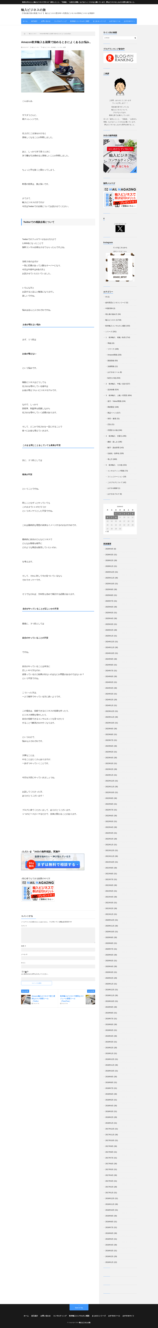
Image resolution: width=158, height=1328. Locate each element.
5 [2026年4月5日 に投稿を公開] (132, 513)
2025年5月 (109, 613)
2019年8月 (109, 1013)
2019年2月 (109, 1048)
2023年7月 (109, 740)
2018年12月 (109, 1059)
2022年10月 (109, 792)
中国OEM (109, 308)
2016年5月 (109, 1239)
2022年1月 (109, 845)
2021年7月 (109, 879)
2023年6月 (109, 746)
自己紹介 (34, 21)
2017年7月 (109, 1158)
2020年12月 (109, 920)
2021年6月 (109, 885)
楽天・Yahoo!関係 (114, 401)
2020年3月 (109, 972)
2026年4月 (109, 549)
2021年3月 (109, 903)
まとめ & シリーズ (99, 21)
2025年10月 (109, 584)
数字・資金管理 (113, 448)
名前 (23, 946)
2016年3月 (109, 1251)
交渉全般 (111, 390)
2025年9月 (109, 589)
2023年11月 (109, 717)
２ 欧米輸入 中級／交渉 (115, 384)
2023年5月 (109, 752)
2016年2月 (109, 1256)
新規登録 (111, 361)
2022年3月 (109, 833)
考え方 (110, 459)
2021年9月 (109, 868)
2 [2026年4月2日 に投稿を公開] (120, 513)
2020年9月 (109, 937)
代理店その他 (113, 430)
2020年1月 (109, 984)
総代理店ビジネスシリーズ (115, 303)
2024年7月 (109, 671)
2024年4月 (109, 688)
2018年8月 (109, 1082)
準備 (109, 343)
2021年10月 (109, 862)
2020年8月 (109, 943)
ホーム (25, 21)
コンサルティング (60, 21)
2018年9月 (109, 1077)
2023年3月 (109, 763)
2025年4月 (109, 618)
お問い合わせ (45, 21)
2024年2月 (109, 700)
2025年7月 (109, 601)
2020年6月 (109, 955)
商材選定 (111, 407)
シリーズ (108, 332)
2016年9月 (109, 1216)
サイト (23, 963)
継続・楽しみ (113, 442)
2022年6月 (109, 816)
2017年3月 (109, 1181)
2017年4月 (109, 1175)
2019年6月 (109, 1024)
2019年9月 (109, 1007)
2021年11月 (109, 856)
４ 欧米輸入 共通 (113, 436)
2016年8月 (109, 1222)
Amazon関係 (112, 355)
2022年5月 (109, 821)
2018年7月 (109, 1088)
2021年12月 (109, 850)
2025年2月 (109, 630)
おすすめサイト (129, 21)
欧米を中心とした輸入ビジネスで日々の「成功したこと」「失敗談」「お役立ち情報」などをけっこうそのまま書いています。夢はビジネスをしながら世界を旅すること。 (79, 2)
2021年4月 (109, 897)
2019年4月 (109, 1036)
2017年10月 (109, 1140)
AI (106, 297)
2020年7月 (109, 949)
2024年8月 (109, 665)
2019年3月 (109, 1042)
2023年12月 (109, 711)
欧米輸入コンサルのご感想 (79, 21)
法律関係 (111, 366)
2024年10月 (109, 653)
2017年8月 (109, 1152)
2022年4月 (109, 827)
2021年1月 (109, 914)
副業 (64, 47)
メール (24, 954)
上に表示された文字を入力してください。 (35, 974)
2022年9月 (109, 798)
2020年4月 (109, 966)
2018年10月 (109, 1071)
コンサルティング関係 (116, 471)
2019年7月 (109, 1019)
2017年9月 (109, 1146)
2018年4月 (109, 1106)
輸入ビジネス (35, 47)
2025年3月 (109, 624)
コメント (24, 925)
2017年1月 (109, 1193)
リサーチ (111, 349)
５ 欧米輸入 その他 (113, 465)
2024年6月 (109, 676)
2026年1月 (109, 566)
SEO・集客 (112, 419)
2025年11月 (109, 578)
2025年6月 (109, 607)
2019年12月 (109, 990)
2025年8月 (109, 595)
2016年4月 (109, 1245)
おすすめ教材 (113, 488)
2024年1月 (109, 705)
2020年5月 (109, 961)
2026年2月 (109, 560)
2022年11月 (109, 787)
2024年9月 (109, 659)
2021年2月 (109, 908)
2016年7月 (109, 1227)
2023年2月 (109, 769)
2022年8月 (109, 804)
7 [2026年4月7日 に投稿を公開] (111, 517)
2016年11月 (109, 1204)
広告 (109, 424)
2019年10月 (109, 1001)
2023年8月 (109, 734)
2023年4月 (109, 758)
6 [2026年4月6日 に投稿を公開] (107, 517)
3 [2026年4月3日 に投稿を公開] (124, 513)
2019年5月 (109, 1030)
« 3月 (107, 531)
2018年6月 (109, 1094)
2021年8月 (109, 874)
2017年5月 (109, 1169)
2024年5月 (109, 682)
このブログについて (115, 482)
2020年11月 (109, 926)
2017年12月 (109, 1129)
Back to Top (79, 1308)
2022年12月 (109, 781)
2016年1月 (109, 1262)
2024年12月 (109, 642)
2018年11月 (109, 1065)
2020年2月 (109, 978)
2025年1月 (109, 636)
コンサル (59, 47)
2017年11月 (109, 1135)
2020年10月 (109, 932)
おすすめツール (114, 21)
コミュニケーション (115, 477)
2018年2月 (109, 1117)
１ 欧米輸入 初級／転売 (115, 337)
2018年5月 (109, 1100)
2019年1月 (109, 1053)
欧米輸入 (53, 47)
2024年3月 (109, 694)
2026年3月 (109, 555)
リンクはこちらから (120, 247)
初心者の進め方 (111, 314)
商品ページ (112, 413)
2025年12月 (109, 572)
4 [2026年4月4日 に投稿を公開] (128, 513)
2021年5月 (109, 891)
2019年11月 (109, 995)
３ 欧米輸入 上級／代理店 (116, 395)
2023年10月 (109, 723)
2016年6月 (109, 1233)
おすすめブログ (113, 494)
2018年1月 (109, 1123)
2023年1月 (109, 775)
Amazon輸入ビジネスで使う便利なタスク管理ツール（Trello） (43, 998)
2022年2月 (109, 839)
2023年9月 (109, 729)
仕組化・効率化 (113, 453)
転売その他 (112, 378)
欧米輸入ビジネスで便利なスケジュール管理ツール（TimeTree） (72, 998)
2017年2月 (109, 1187)
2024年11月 (109, 647)
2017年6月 (109, 1164)
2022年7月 (109, 810)
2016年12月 (109, 1198)
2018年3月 (109, 1111)
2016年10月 (109, 1210)
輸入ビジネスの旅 (33, 9)
